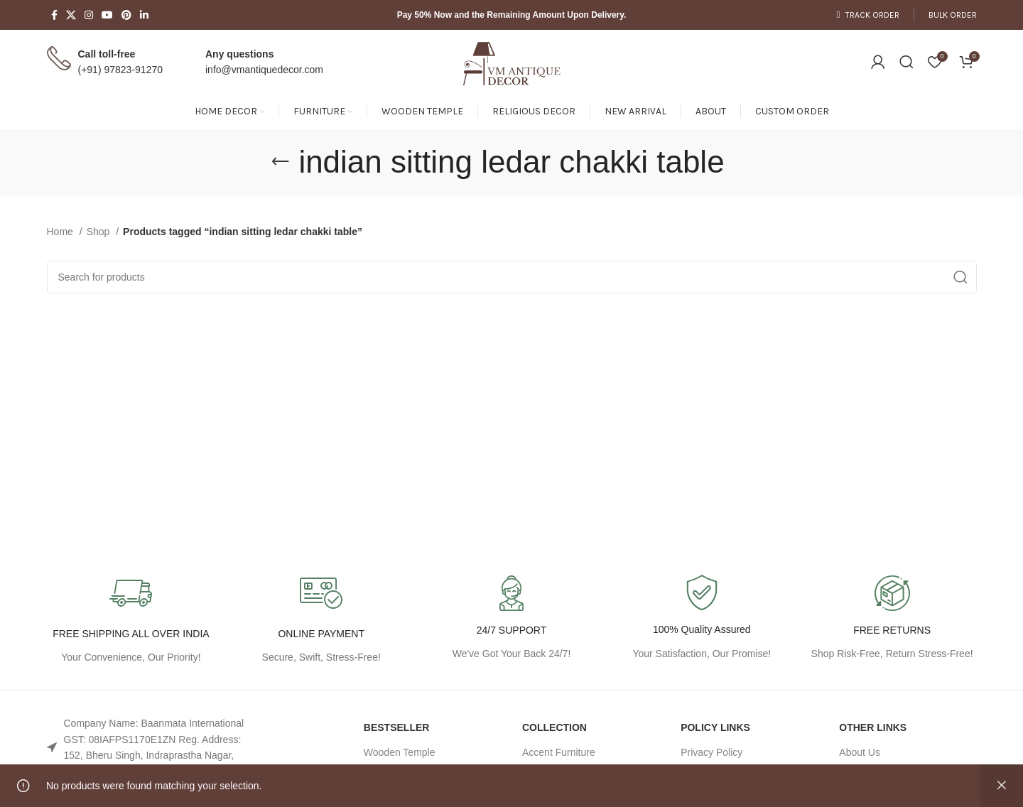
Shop (100, 231)
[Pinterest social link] (126, 15)
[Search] (906, 62)
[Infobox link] (701, 618)
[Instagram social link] (88, 15)
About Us (859, 752)
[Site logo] (511, 61)
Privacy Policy (711, 752)
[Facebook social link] (54, 15)
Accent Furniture (558, 752)
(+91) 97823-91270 (120, 69)
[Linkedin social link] (144, 15)
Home (61, 231)
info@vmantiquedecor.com (264, 69)
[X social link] (71, 15)
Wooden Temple (399, 752)
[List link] (155, 747)
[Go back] (280, 162)
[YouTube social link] (107, 15)
